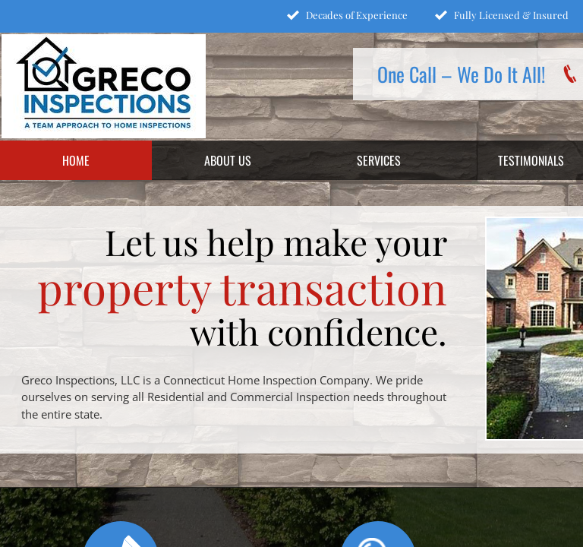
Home (76, 160)
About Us (227, 160)
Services (379, 160)
